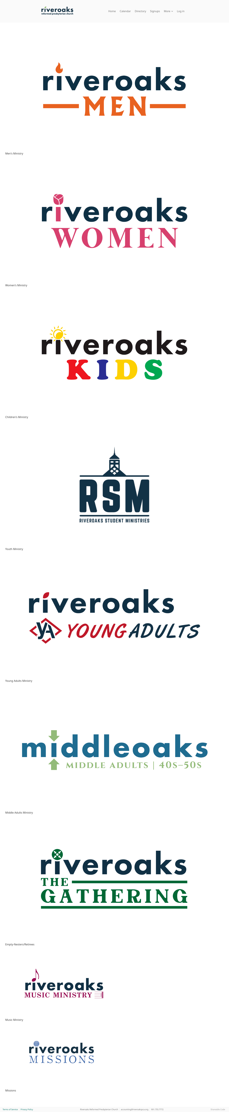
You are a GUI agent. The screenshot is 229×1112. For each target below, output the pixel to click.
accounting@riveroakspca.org (134, 1109)
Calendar (125, 11)
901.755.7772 (157, 1109)
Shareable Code (218, 1109)
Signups (155, 11)
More (168, 11)
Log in (180, 11)
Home (112, 11)
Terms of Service (10, 1109)
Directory (140, 11)
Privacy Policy (27, 1109)
